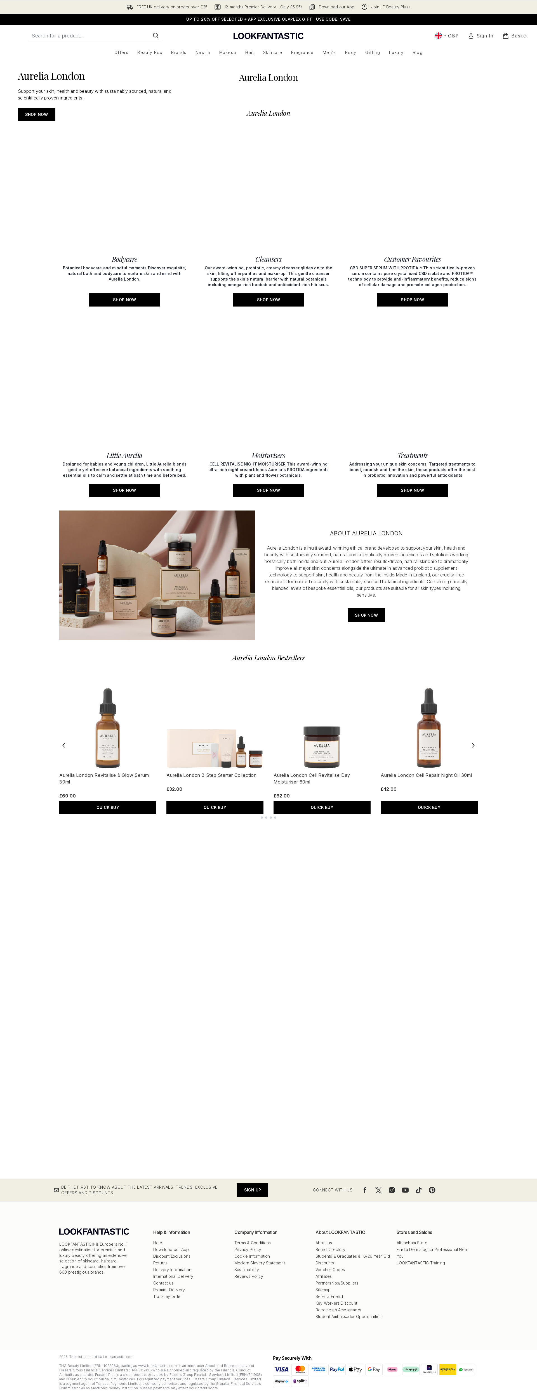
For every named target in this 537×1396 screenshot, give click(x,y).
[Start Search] (155, 35)
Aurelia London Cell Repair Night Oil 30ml (426, 714)
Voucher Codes (330, 1269)
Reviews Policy (248, 1276)
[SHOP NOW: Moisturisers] (268, 411)
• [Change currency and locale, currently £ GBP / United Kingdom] (447, 35)
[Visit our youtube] (405, 1190)
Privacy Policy (247, 1249)
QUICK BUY (107, 746)
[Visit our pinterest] (432, 1190)
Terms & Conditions (252, 1242)
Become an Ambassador (338, 1309)
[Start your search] (95, 35)
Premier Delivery (169, 1289)
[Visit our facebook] (365, 1190)
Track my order (167, 1296)
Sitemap (323, 1289)
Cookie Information (252, 1256)
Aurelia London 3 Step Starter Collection (211, 714)
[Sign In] (480, 35)
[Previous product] (63, 684)
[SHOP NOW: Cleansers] (268, 346)
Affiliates (323, 1276)
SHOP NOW (36, 212)
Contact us (163, 1283)
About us (323, 1242)
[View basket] (515, 35)
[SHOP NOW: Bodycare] (124, 346)
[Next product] (473, 684)
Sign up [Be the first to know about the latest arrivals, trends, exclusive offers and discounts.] (252, 1190)
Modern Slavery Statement (259, 1262)
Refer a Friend (329, 1296)
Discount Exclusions (171, 1256)
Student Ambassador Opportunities (348, 1316)
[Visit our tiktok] (418, 1190)
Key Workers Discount (336, 1303)
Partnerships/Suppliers (336, 1283)
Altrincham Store (412, 1242)
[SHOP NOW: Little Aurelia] (124, 411)
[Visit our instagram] (392, 1190)
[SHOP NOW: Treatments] (412, 411)
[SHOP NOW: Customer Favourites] (412, 346)
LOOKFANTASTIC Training (421, 1262)
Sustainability (246, 1269)
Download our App (171, 1249)
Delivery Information (172, 1269)
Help (157, 1242)
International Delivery (173, 1276)
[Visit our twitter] (378, 1190)
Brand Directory (330, 1249)
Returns (160, 1262)
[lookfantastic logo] (268, 35)
